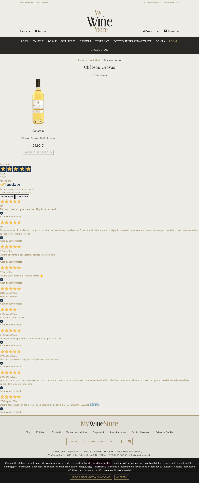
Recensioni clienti (34, 2)
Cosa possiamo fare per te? (161, 2)
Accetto (121, 477)
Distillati (102, 41)
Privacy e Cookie (164, 432)
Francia (51, 138)
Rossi (25, 41)
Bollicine (68, 41)
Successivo (22, 196)
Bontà (160, 41)
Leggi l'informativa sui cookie (91, 477)
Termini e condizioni (76, 432)
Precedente (7, 196)
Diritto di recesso (141, 432)
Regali (173, 41)
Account (42, 31)
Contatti (56, 432)
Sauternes (38, 130)
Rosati (52, 41)
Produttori (99, 50)
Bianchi (38, 41)
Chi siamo (41, 432)
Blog (28, 432)
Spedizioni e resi (117, 432)
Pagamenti (98, 432)
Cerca (148, 31)
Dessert (85, 41)
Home (81, 60)
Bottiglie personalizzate (132, 41)
